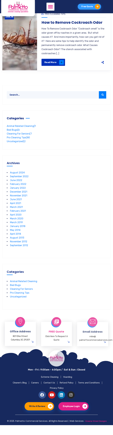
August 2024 (17, 178)
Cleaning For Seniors (19, 139)
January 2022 (18, 193)
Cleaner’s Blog (29, 390)
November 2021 (18, 201)
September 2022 (19, 181)
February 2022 (18, 189)
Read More (54, 67)
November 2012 (18, 247)
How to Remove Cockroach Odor (73, 28)
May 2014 (15, 235)
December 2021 (18, 197)
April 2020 (15, 220)
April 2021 (15, 208)
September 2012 (19, 250)
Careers (47, 390)
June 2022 (16, 185)
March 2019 (16, 227)
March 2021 (16, 212)
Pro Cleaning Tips (55, 19)
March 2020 (16, 224)
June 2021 (16, 204)
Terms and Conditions (46, 397)
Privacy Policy (71, 397)
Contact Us (64, 390)
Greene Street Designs (96, 431)
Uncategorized (16, 146)
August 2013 (17, 243)
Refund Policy (84, 390)
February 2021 (18, 216)
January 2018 (17, 231)
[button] (50, 7)
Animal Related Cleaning (21, 131)
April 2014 (15, 239)
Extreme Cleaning (48, 383)
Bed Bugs (13, 135)
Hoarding (69, 383)
